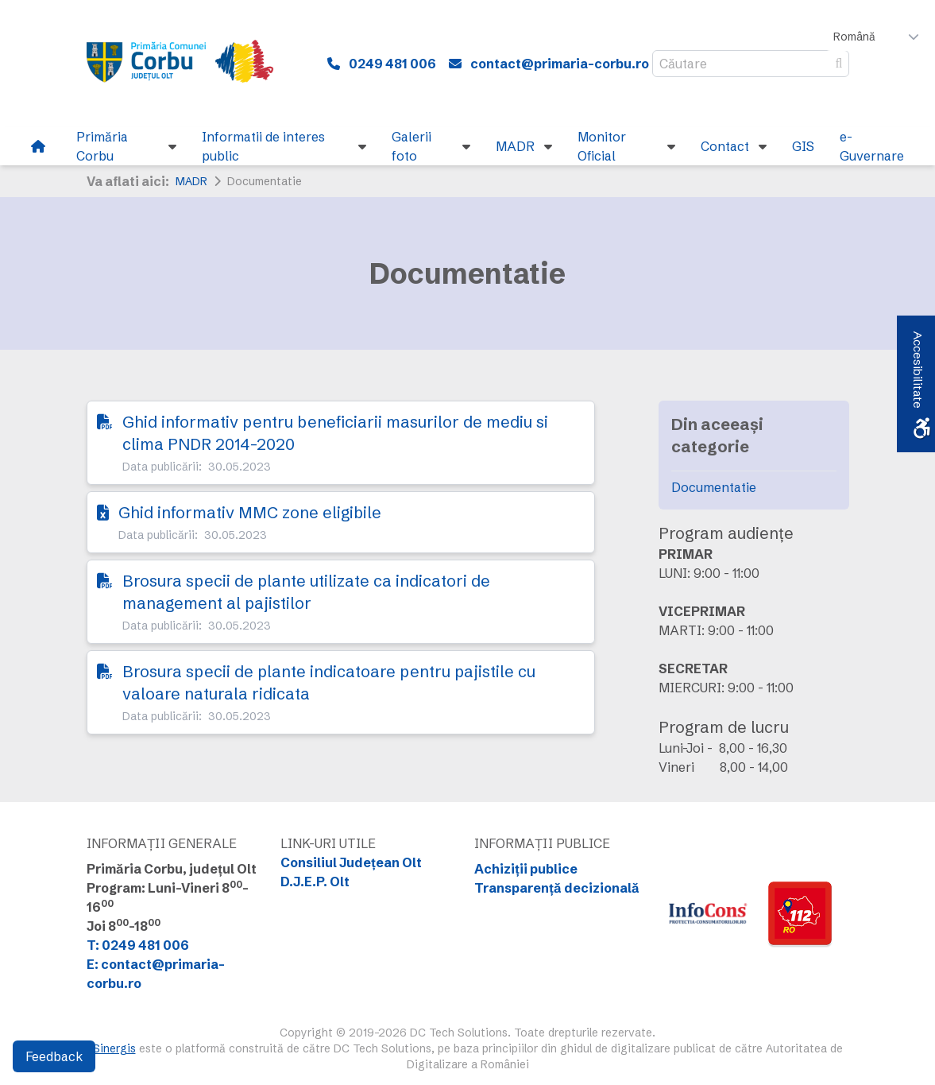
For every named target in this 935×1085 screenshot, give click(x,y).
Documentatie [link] (713, 487)
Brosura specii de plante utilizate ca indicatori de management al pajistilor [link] (306, 592)
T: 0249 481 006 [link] (138, 945)
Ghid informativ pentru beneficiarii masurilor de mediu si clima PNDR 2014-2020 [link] (335, 433)
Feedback (54, 1056)
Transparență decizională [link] (556, 888)
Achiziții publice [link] (526, 869)
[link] (190, 63)
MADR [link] (191, 181)
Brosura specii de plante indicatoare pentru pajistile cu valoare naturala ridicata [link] (328, 682)
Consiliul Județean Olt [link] (351, 862)
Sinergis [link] (114, 1048)
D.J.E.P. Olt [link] (315, 881)
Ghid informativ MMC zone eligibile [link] (249, 512)
